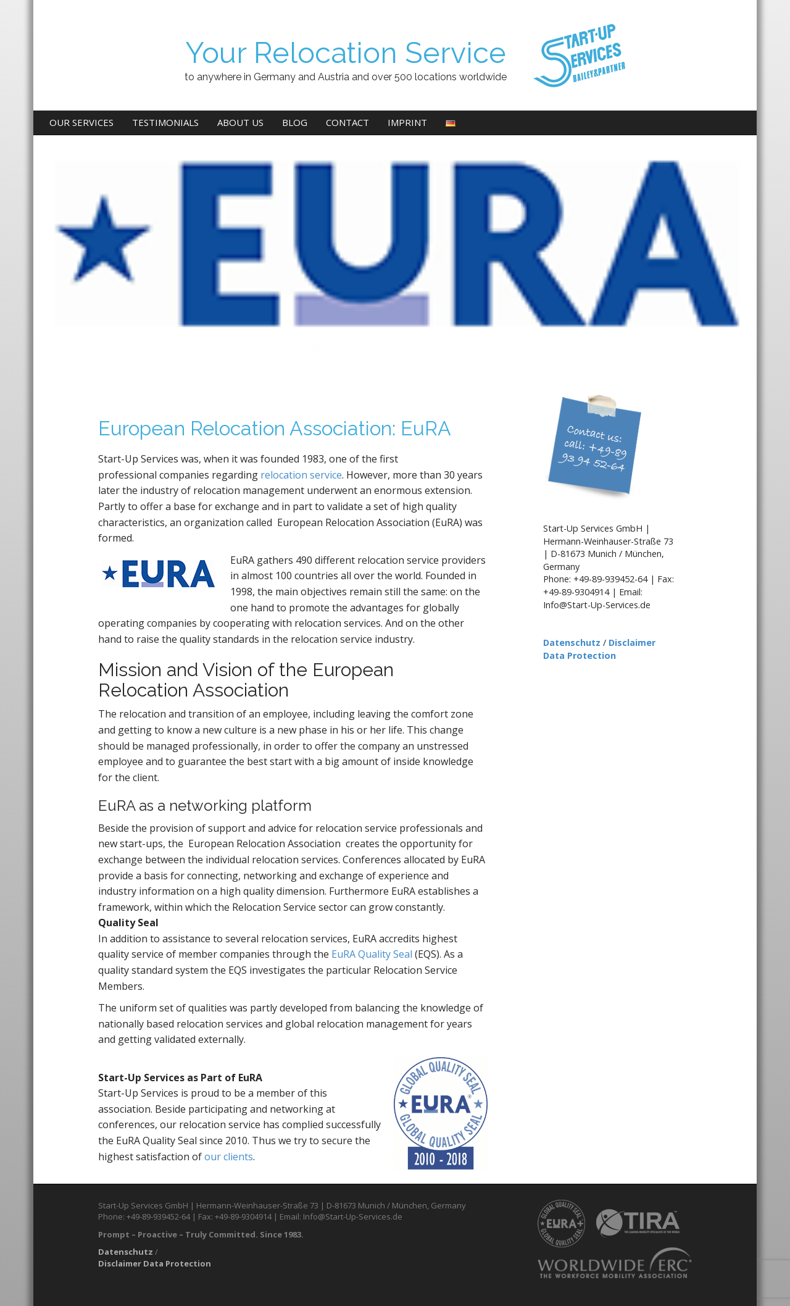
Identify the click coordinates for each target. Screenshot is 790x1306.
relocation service (301, 475)
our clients (228, 1156)
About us (240, 122)
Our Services (81, 122)
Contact (347, 122)
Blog (294, 122)
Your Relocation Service (345, 53)
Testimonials (165, 122)
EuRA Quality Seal (371, 954)
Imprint (407, 122)
